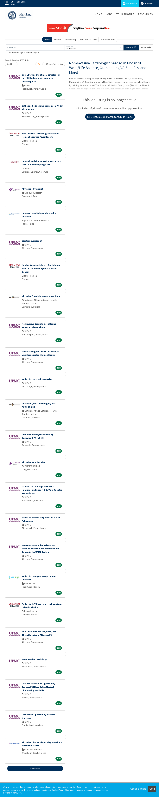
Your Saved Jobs (107, 39)
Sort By (10, 64)
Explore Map (70, 39)
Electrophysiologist (32, 240)
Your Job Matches (88, 39)
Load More (35, 768)
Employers (147, 3)
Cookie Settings (138, 789)
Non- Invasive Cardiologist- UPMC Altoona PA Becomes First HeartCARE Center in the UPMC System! (41, 548)
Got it (152, 789)
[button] (146, 47)
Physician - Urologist (32, 188)
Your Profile (125, 14)
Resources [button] (145, 14)
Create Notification (54, 64)
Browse (57, 39)
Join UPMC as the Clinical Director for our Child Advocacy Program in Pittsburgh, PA (41, 78)
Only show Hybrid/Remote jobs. (24, 52)
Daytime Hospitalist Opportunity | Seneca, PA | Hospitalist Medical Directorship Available (39, 687)
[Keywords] (35, 47)
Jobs (109, 14)
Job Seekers (130, 3)
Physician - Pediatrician (33, 462)
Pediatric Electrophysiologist (37, 379)
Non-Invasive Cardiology (34, 659)
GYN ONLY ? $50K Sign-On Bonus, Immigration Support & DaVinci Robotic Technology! (42, 490)
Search (47, 39)
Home (98, 14)
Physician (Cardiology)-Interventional (41, 296)
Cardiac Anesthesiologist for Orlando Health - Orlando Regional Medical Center (41, 268)
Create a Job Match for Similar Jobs (109, 117)
